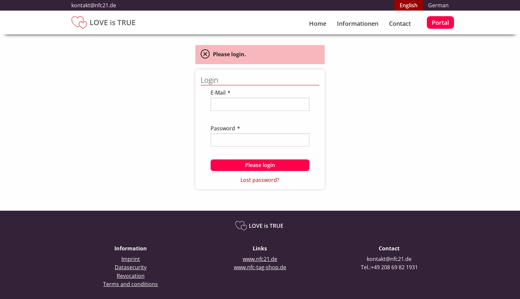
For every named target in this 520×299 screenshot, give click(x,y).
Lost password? (259, 180)
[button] (260, 165)
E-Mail (220, 92)
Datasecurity (131, 267)
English (409, 5)
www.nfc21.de (260, 259)
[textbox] (260, 104)
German (438, 5)
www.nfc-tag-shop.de (260, 267)
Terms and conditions (130, 284)
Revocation (131, 275)
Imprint (130, 259)
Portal (440, 22)
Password (225, 128)
